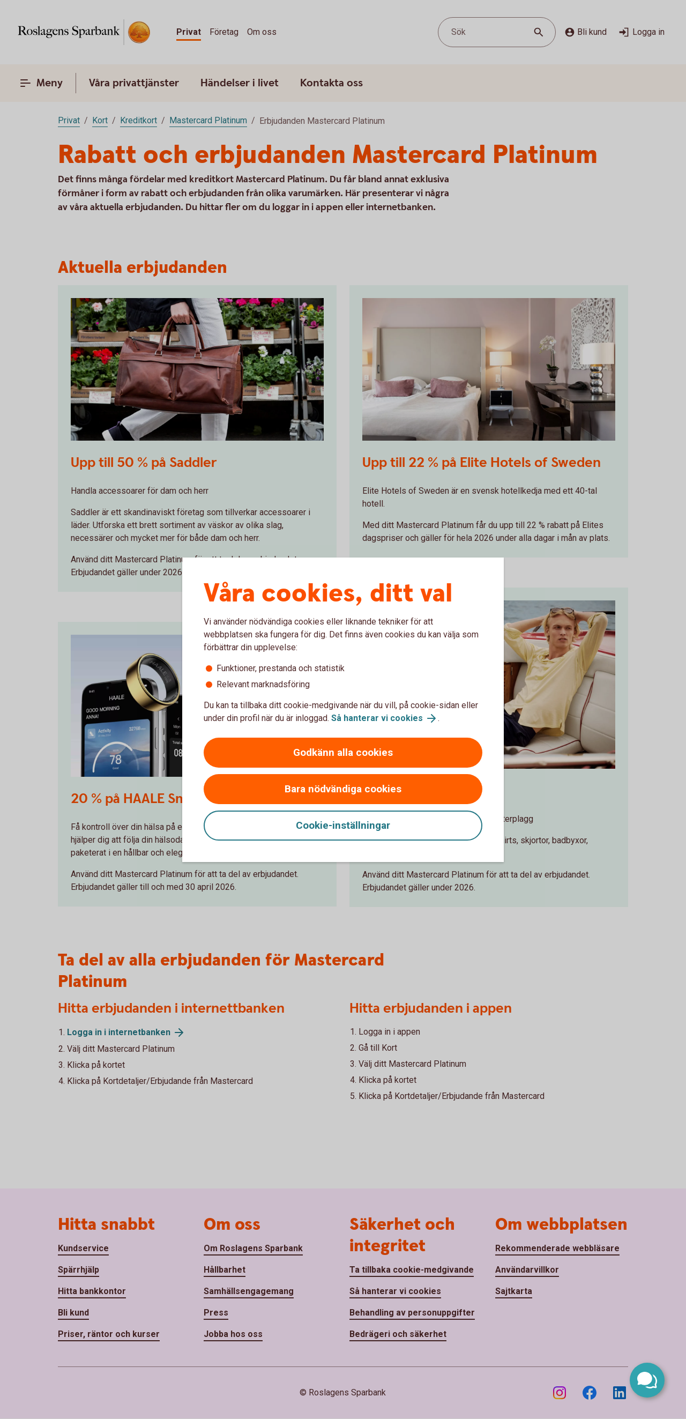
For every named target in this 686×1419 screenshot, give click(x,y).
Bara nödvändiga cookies (343, 789)
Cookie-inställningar (343, 825)
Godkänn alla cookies (343, 752)
